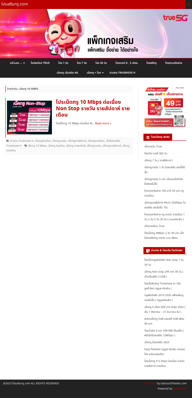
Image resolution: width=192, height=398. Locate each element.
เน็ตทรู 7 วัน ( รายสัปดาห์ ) (158, 160)
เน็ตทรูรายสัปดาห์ (77, 141)
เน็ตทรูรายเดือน (96, 141)
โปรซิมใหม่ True (40, 63)
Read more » (103, 123)
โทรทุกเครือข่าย (173, 63)
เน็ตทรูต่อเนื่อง (43, 141)
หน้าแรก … (16, 63)
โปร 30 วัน (101, 63)
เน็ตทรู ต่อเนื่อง (56, 146)
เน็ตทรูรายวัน (59, 141)
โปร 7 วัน (82, 63)
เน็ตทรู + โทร (94, 73)
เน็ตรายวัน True (153, 146)
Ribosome (150, 383)
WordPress (179, 389)
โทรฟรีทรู (151, 63)
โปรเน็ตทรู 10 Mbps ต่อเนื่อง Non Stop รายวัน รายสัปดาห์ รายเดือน (93, 108)
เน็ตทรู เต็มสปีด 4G (67, 73)
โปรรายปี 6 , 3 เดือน (127, 63)
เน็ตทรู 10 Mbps (37, 146)
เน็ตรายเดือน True (154, 226)
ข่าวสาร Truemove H (122, 73)
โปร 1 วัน (63, 63)
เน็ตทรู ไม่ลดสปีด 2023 (156, 342)
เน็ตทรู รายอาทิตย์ (76, 146)
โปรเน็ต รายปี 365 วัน (155, 153)
